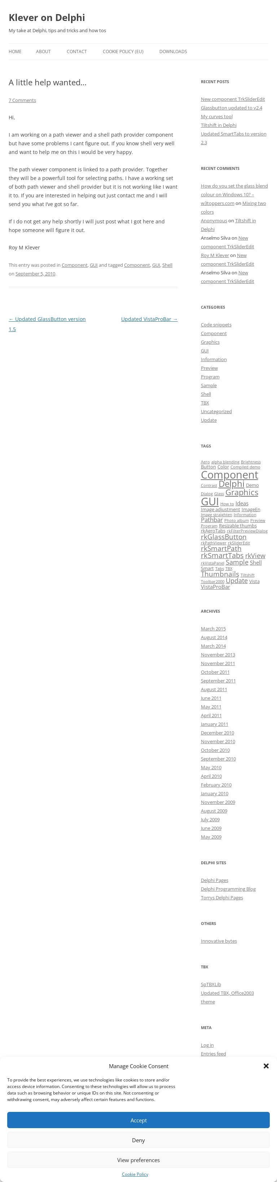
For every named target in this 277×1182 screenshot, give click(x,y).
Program (210, 376)
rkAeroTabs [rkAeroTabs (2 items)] (213, 530)
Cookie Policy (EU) (123, 51)
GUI (94, 265)
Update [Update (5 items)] (237, 580)
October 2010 (215, 750)
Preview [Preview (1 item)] (257, 520)
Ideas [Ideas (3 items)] (242, 503)
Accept (139, 1120)
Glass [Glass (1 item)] (219, 493)
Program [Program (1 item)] (209, 525)
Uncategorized (216, 411)
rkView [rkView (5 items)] (255, 555)
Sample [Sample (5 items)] (237, 562)
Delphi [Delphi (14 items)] (232, 483)
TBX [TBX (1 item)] (228, 568)
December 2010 (217, 732)
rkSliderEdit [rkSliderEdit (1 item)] (239, 542)
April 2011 (211, 715)
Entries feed (213, 1053)
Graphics (210, 342)
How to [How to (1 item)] (227, 503)
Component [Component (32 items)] (229, 474)
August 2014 (214, 637)
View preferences (138, 1160)
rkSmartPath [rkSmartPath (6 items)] (221, 548)
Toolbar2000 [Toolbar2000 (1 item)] (212, 581)
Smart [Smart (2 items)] (207, 568)
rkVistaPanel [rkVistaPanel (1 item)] (212, 563)
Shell (167, 265)
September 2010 (218, 758)
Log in (207, 1045)
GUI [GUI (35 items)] (210, 501)
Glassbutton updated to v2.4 (231, 107)
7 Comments (22, 100)
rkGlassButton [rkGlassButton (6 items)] (224, 536)
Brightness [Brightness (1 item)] (251, 461)
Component (75, 265)
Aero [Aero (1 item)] (205, 461)
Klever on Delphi (47, 17)
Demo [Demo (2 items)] (252, 485)
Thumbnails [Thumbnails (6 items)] (220, 574)
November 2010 (218, 741)
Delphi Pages (214, 880)
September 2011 (218, 680)
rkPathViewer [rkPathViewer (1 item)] (214, 542)
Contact (77, 51)
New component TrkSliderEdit (233, 99)
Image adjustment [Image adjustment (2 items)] (220, 509)
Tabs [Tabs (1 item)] (219, 568)
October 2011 (215, 672)
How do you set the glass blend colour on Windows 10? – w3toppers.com (234, 194)
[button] (266, 1066)
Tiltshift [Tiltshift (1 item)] (248, 575)
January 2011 (214, 724)
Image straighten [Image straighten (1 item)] (216, 514)
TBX (205, 402)
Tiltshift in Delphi (219, 125)
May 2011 (211, 706)
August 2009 (214, 811)
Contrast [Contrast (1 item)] (209, 485)
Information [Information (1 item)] (245, 514)
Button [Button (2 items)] (208, 466)
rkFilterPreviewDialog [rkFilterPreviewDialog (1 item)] (247, 531)
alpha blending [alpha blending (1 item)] (225, 461)
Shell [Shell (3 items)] (256, 562)
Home (15, 51)
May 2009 (211, 837)
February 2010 (216, 784)
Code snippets (216, 324)
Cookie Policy (135, 1174)
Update (209, 420)
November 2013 (218, 654)
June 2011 (211, 698)
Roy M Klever (215, 255)
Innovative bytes (219, 941)
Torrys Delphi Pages (222, 897)
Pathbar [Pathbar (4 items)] (212, 519)
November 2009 (218, 802)
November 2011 (218, 663)
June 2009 (211, 828)
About (43, 51)
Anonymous (214, 220)
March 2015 (213, 628)
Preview (209, 368)
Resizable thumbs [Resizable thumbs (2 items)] (238, 525)
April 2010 (211, 776)
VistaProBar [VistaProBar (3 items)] (215, 586)
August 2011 (214, 689)
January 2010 (214, 793)
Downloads (173, 51)
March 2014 (213, 646)
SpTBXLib (211, 984)
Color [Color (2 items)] (223, 466)
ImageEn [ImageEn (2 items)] (251, 509)
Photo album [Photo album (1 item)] (236, 520)
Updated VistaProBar (149, 319)
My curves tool (217, 116)
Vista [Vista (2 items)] (254, 581)
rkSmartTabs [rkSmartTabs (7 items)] (222, 555)
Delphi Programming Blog (228, 889)
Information (214, 359)
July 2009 (210, 819)
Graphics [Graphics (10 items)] (241, 492)
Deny (138, 1140)
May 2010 (211, 767)
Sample (209, 385)
